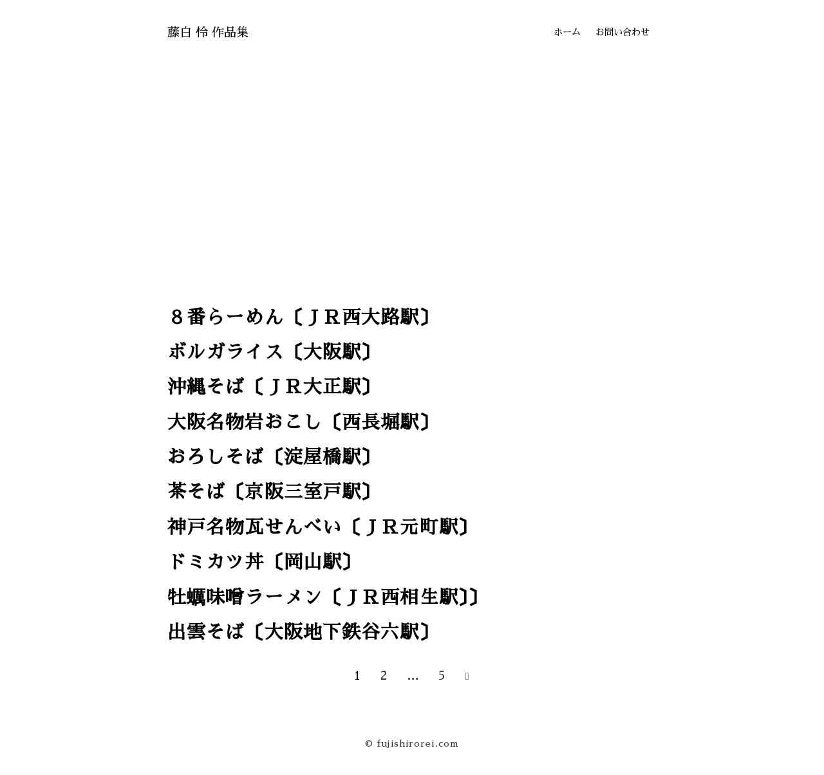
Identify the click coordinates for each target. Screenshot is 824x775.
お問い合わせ (622, 32)
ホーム (567, 32)
